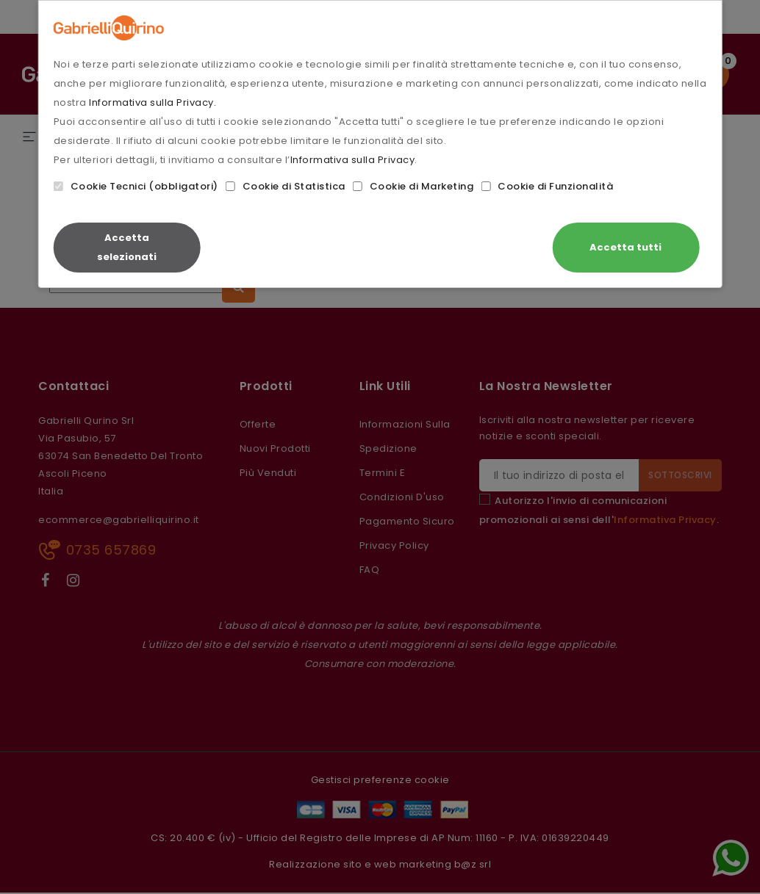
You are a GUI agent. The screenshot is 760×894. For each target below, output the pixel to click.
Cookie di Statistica (285, 186)
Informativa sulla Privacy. (152, 102)
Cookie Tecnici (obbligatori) (136, 186)
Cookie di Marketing (413, 186)
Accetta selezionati (127, 247)
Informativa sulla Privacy (352, 160)
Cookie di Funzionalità (547, 186)
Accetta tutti (625, 247)
